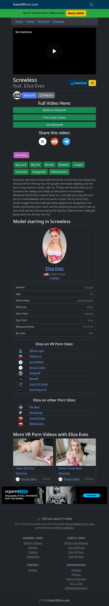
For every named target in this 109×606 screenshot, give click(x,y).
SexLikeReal (36, 362)
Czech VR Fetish (38, 384)
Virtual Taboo (37, 367)
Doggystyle (39, 172)
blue (90, 320)
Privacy (76, 574)
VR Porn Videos (33, 543)
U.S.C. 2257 (76, 583)
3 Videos (54, 278)
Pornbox (34, 407)
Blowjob (63, 164)
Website (46, 95)
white (90, 307)
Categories (32, 556)
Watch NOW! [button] (76, 13)
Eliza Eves (21, 155)
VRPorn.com (36, 351)
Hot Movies (36, 412)
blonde (89, 313)
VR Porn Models (63, 528)
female (89, 287)
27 (91, 294)
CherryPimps (37, 418)
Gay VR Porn (76, 552)
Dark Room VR (38, 389)
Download (78, 83)
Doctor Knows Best (70, 468)
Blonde (49, 164)
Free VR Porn (76, 556)
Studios (32, 552)
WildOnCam (36, 423)
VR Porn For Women (76, 543)
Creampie (21, 172)
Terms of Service (76, 579)
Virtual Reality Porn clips (79, 524)
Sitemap (76, 570)
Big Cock (21, 164)
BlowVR (33, 378)
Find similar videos (54, 117)
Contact (32, 570)
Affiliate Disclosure (76, 588)
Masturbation (59, 172)
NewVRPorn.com (25, 4)
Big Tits (35, 164)
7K (92, 83)
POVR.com (35, 356)
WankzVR (29, 95)
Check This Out (25, 468)
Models (32, 547)
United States (85, 300)
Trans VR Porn (76, 547)
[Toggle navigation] (91, 4)
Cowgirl (78, 164)
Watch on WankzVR (54, 110)
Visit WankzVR (54, 125)
